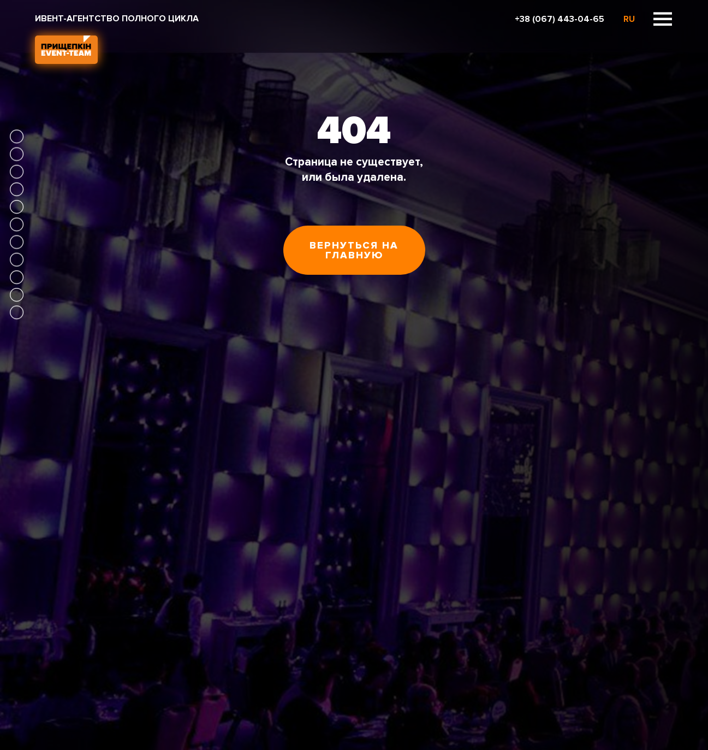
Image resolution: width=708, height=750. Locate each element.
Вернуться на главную (354, 250)
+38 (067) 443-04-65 (559, 19)
